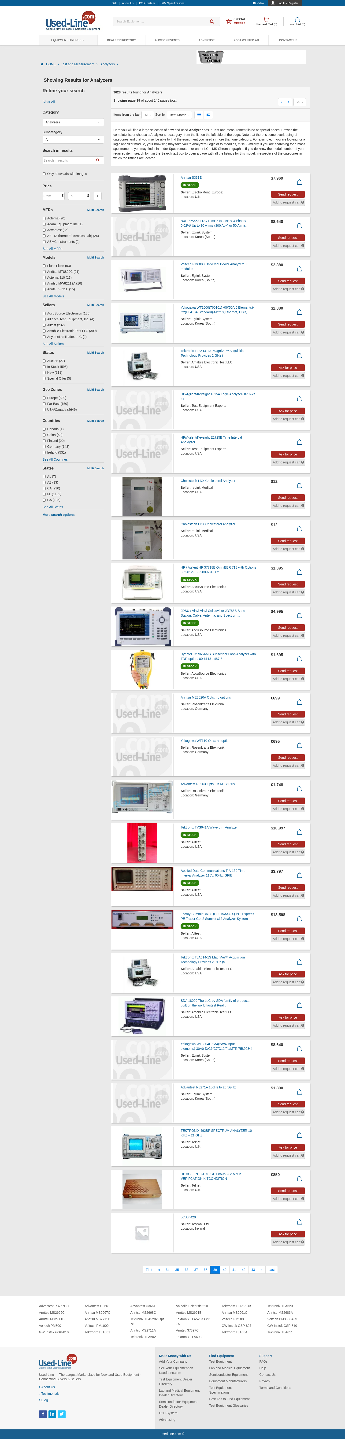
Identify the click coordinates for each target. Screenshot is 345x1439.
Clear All (49, 102)
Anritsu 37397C (187, 1330)
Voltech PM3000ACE (282, 1319)
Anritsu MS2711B (52, 1319)
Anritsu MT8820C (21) (61, 272)
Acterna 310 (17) (57, 277)
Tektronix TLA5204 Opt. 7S (193, 1321)
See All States (53, 507)
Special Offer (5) (57, 378)
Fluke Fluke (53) (57, 266)
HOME (52, 64)
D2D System (168, 1413)
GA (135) (51, 500)
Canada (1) (53, 429)
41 (234, 1270)
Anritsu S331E (191, 177)
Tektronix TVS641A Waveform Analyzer (209, 827)
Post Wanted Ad (246, 40)
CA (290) (51, 488)
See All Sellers (53, 344)
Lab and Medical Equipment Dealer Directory (179, 1393)
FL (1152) (52, 494)
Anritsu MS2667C (98, 1312)
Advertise (207, 40)
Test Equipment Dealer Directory (175, 1381)
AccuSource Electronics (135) (66, 313)
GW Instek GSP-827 (237, 1326)
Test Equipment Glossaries (228, 1405)
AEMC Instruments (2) (61, 242)
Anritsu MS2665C (52, 1312)
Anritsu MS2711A (143, 1330)
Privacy (264, 1381)
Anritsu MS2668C (143, 1312)
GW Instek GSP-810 (54, 1332)
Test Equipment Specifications (220, 1390)
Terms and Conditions (275, 1388)
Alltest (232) (54, 325)
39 (215, 1270)
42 (243, 1270)
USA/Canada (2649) (60, 409)
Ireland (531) (54, 452)
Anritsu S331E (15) (59, 289)
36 (187, 1270)
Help (262, 1368)
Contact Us (288, 40)
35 (177, 1270)
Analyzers (109, 64)
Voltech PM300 (50, 1326)
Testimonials (49, 1393)
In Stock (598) (55, 367)
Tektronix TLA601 (97, 1332)
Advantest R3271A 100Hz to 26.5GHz (208, 1087)
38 (206, 1270)
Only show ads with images (65, 174)
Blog (43, 1400)
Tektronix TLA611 (280, 1332)
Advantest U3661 (97, 1306)
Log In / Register (288, 3)
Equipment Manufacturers (228, 1381)
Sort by (160, 114)
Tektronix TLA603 (189, 1337)
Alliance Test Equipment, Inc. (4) (68, 319)
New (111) (53, 372)
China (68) (53, 435)
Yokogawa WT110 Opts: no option (205, 741)
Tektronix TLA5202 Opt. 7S (147, 1321)
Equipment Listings (67, 40)
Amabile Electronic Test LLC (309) (70, 331)
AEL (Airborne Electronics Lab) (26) (71, 236)
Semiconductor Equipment (228, 1374)
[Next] (262, 1270)
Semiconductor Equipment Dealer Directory (178, 1404)
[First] (149, 1270)
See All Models (53, 296)
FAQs (263, 1361)
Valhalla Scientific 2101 (193, 1306)
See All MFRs (53, 249)
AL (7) (49, 476)
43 (253, 1270)
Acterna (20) (54, 218)
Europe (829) (55, 398)
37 (196, 1270)
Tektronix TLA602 (143, 1337)
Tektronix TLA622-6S (237, 1306)
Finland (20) (54, 441)
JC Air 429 (188, 1217)
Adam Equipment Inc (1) (63, 224)
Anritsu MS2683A (280, 1312)
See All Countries (55, 459)
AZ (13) (50, 482)
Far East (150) (55, 404)
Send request (287, 194)
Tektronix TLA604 (234, 1332)
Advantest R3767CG (54, 1306)
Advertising (167, 1419)
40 (224, 1270)
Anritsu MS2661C (235, 1312)
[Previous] (159, 1270)
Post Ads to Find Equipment (229, 1399)
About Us (47, 1387)
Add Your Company (173, 1361)
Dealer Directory (121, 40)
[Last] (271, 1270)
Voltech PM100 (233, 1319)
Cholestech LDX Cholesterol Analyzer (208, 481)
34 (168, 1270)
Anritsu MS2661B (189, 1312)
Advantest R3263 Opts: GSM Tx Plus (208, 784)
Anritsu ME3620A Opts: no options (206, 697)
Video (258, 3)
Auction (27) (54, 361)
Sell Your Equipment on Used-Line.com (176, 1370)
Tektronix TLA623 (280, 1306)
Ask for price (288, 368)
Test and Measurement (79, 64)
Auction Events (167, 40)
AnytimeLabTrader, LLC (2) (65, 337)
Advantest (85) (56, 230)
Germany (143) (56, 446)
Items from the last (126, 114)
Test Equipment (220, 1361)
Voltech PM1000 (97, 1326)
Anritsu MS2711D (98, 1319)
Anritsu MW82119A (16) (62, 283)
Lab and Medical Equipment (229, 1368)
